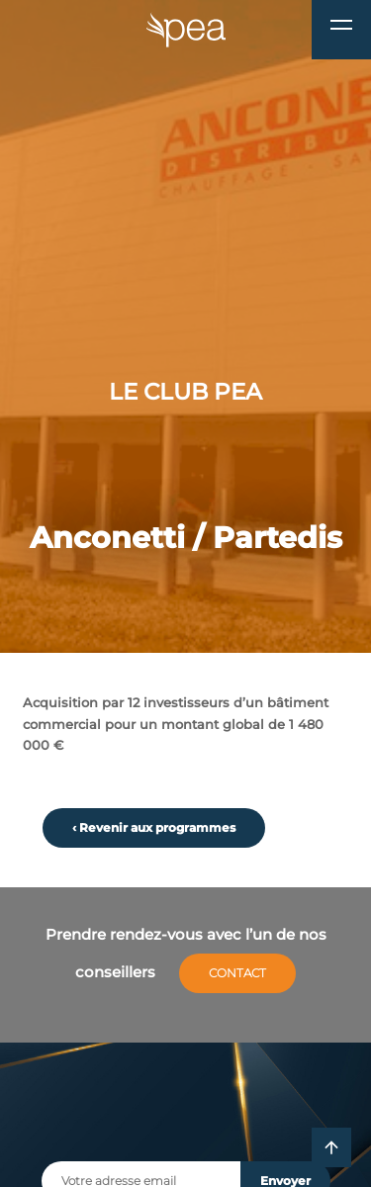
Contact (237, 972)
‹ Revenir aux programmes (153, 828)
